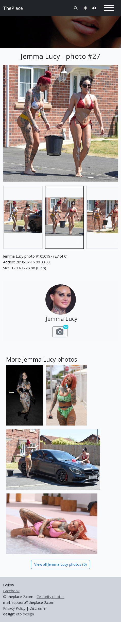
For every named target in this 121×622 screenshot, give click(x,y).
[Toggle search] (75, 8)
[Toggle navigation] (109, 8)
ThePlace (13, 8)
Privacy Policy (14, 608)
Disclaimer (38, 608)
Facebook (11, 590)
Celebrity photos (50, 596)
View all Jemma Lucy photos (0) (60, 564)
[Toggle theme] (85, 8)
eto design (25, 614)
